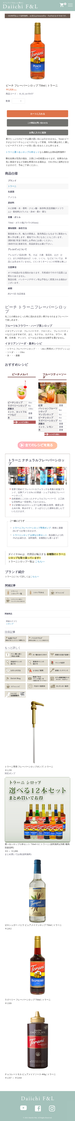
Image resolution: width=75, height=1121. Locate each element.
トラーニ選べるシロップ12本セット (23, 152)
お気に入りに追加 (37, 132)
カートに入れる (37, 114)
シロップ (9, 624)
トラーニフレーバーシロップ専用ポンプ (32, 528)
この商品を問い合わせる (37, 123)
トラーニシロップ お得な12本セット (30, 535)
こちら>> (40, 561)
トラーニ (12, 186)
